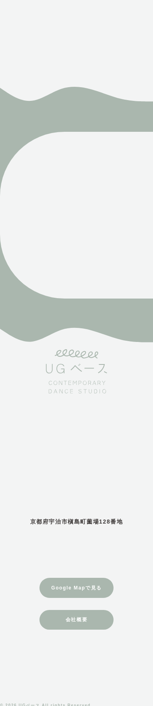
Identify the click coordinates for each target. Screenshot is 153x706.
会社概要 (76, 619)
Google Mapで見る (76, 588)
